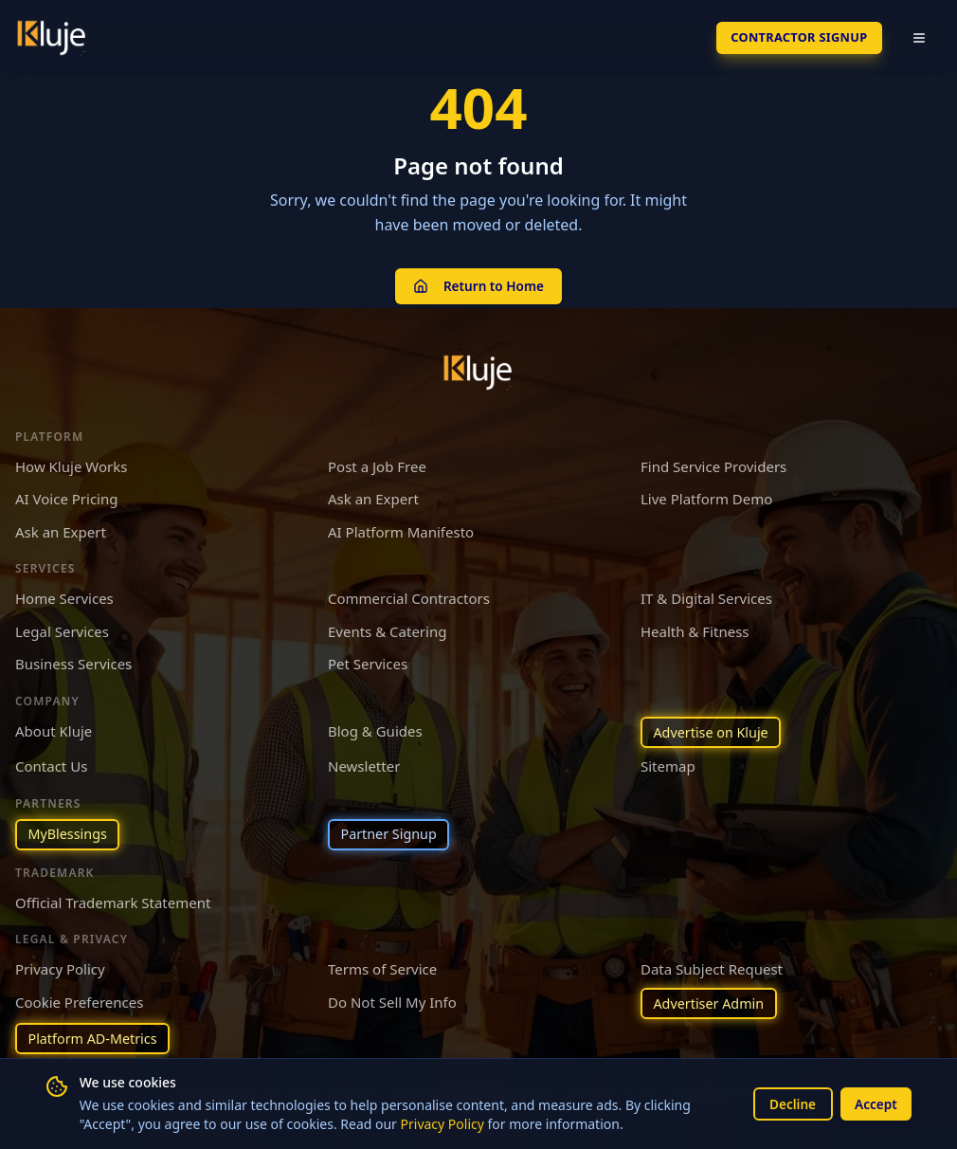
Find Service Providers (713, 461)
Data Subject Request (712, 967)
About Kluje (53, 726)
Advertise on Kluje (714, 728)
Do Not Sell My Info (392, 999)
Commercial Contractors (409, 593)
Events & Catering (387, 626)
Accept (874, 1103)
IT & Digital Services (706, 593)
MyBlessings (69, 831)
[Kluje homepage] (478, 368)
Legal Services (62, 626)
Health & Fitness (695, 626)
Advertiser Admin (711, 1001)
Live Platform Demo (706, 493)
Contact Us (51, 762)
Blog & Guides (375, 726)
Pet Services (367, 658)
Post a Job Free (377, 461)
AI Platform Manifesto (401, 527)
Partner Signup (391, 831)
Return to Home (478, 283)
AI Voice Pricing (66, 493)
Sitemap (668, 762)
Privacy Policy (442, 1124)
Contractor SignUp (791, 37)
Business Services (73, 658)
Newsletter (364, 762)
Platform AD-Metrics (95, 1038)
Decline (789, 1103)
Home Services (64, 593)
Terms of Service (382, 967)
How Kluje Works (71, 461)
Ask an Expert (373, 493)
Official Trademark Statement (112, 899)
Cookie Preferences (79, 999)
